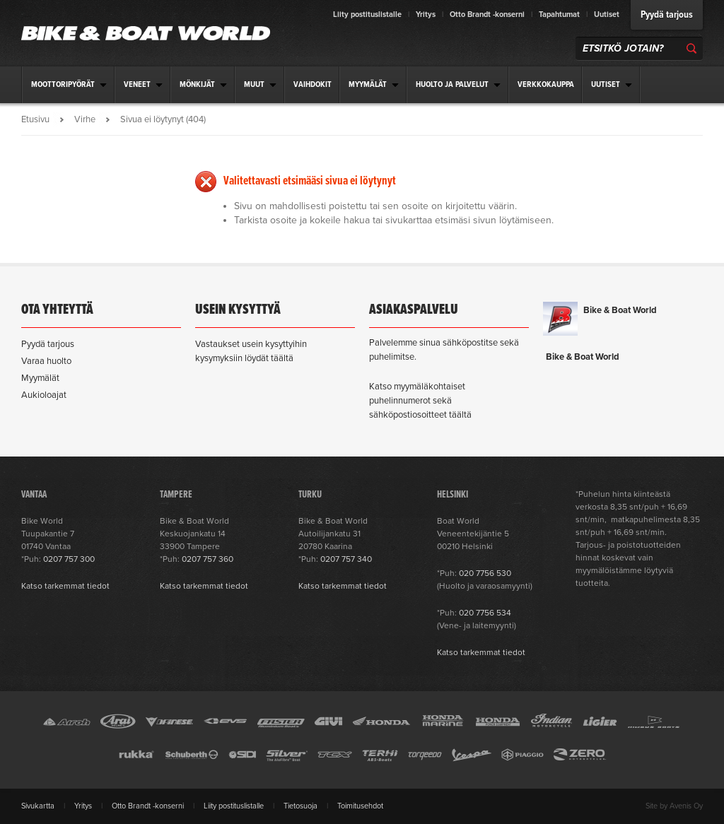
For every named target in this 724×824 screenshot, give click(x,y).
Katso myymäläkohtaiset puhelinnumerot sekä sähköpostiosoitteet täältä (420, 400)
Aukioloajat (43, 395)
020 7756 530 (485, 573)
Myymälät (40, 378)
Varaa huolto (46, 361)
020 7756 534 (485, 613)
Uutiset (606, 14)
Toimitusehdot (360, 806)
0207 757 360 (207, 559)
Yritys (426, 14)
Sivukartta (37, 806)
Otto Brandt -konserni (487, 14)
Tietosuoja (300, 806)
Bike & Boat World (620, 310)
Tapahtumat (559, 14)
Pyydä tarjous (667, 14)
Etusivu (35, 119)
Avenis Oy (686, 806)
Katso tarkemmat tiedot (65, 586)
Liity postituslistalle (367, 14)
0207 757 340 (346, 559)
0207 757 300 (69, 559)
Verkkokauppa (546, 84)
